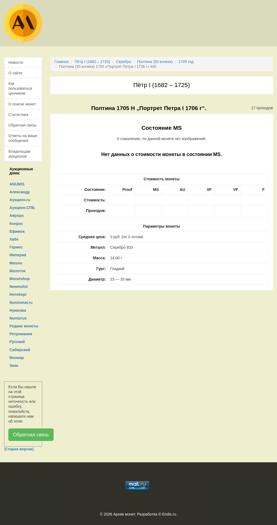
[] (19, 449)
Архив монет (124, 514)
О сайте (15, 73)
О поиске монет (22, 104)
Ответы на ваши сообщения (22, 138)
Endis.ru (169, 514)
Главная (61, 61)
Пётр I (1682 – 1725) (92, 61)
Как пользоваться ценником (20, 88)
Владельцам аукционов (19, 153)
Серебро (123, 61)
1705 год (186, 61)
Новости (15, 62)
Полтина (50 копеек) (155, 61)
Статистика (18, 114)
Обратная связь (22, 125)
